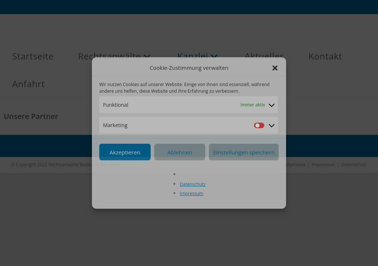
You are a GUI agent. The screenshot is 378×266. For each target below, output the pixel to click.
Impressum (191, 193)
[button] (275, 68)
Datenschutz (193, 184)
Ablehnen (180, 152)
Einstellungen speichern (244, 152)
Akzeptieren (125, 152)
